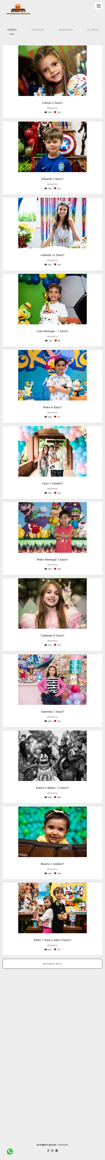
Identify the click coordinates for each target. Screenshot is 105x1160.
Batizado (66, 29)
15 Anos (92, 29)
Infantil (38, 29)
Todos (12, 29)
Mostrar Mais (52, 964)
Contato (63, 1145)
